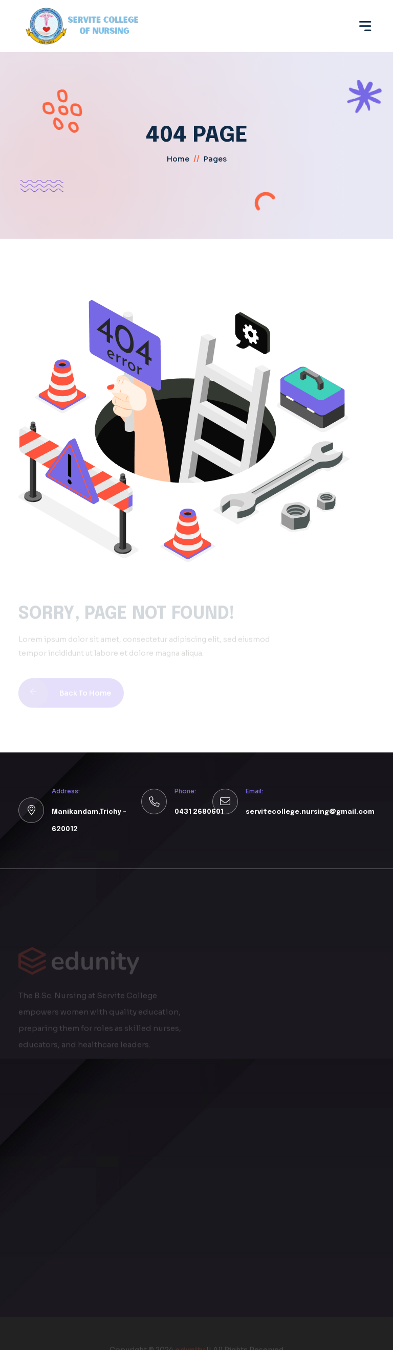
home (178, 159)
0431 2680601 (199, 812)
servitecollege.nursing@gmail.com (310, 812)
